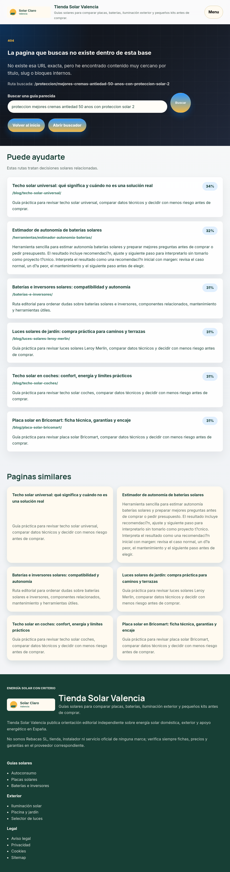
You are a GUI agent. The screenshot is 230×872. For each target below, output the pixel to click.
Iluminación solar (26, 805)
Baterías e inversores (30, 785)
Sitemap (18, 857)
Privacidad (20, 844)
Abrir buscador (67, 125)
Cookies (18, 851)
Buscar (180, 102)
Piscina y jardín (24, 812)
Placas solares (24, 779)
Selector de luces (26, 818)
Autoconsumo (23, 773)
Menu (214, 12)
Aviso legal (21, 838)
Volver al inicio (26, 125)
